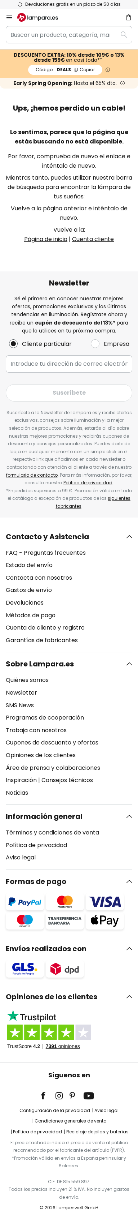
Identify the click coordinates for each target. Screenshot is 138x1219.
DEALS (65, 69)
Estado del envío (29, 565)
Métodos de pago (30, 615)
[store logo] (42, 17)
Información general (44, 816)
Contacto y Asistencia (47, 537)
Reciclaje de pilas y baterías (97, 1132)
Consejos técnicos (67, 780)
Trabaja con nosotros (36, 730)
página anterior (65, 208)
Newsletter (21, 692)
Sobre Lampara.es (40, 664)
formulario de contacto (32, 475)
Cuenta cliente (93, 239)
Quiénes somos (27, 680)
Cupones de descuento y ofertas (52, 742)
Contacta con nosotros (39, 578)
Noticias (17, 793)
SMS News (20, 705)
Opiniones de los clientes (41, 755)
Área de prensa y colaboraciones (53, 768)
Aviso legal (21, 857)
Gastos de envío (29, 590)
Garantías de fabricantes (42, 640)
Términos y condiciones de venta (52, 832)
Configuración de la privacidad (54, 1110)
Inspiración (21, 780)
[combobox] (69, 34)
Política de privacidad (87, 483)
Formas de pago (36, 881)
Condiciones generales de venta (71, 1121)
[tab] (69, 588)
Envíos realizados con (46, 949)
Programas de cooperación (45, 717)
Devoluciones (25, 602)
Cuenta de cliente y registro (45, 627)
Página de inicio (45, 239)
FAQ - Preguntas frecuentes (46, 553)
